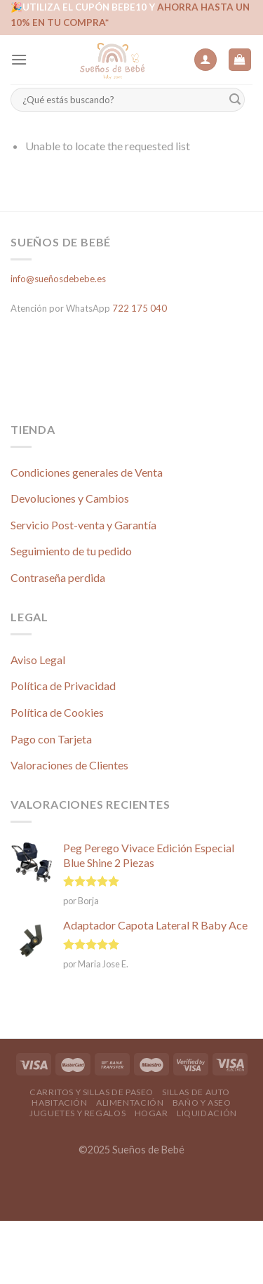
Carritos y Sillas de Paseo (91, 1092)
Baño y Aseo (202, 1102)
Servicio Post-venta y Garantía (83, 524)
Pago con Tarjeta (51, 739)
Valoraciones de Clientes (69, 765)
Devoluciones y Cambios (70, 498)
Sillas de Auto (196, 1092)
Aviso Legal (38, 659)
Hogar (151, 1113)
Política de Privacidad (63, 685)
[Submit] (235, 100)
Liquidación (207, 1113)
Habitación (59, 1102)
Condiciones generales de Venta (87, 472)
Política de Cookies (57, 712)
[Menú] (19, 59)
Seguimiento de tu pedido (71, 550)
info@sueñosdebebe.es (58, 278)
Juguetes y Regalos (77, 1113)
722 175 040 (139, 308)
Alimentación (129, 1102)
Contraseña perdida (58, 577)
